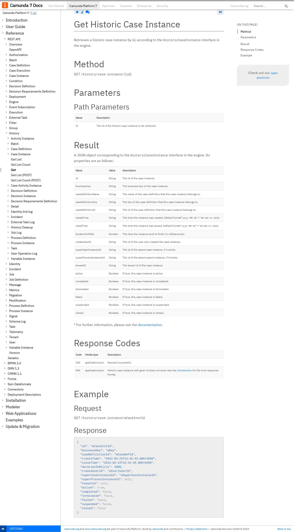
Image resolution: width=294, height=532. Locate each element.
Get (13, 170)
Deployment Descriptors (24, 395)
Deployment (17, 97)
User (12, 342)
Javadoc (13, 358)
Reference (15, 33)
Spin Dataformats (19, 384)
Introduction (16, 20)
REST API (14, 39)
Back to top (284, 528)
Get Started (56, 6)
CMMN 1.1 (15, 374)
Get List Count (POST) (26, 180)
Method (246, 32)
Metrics (14, 290)
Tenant (13, 337)
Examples (14, 419)
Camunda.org (239, 6)
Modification (17, 300)
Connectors (15, 389)
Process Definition (23, 238)
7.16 (33, 13)
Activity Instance (22, 138)
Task (14, 248)
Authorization (18, 55)
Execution (16, 112)
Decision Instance (23, 196)
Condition (16, 81)
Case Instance (19, 76)
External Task (18, 118)
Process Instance (23, 243)
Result (245, 44)
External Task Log (22, 222)
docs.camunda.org (95, 528)
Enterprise (144, 6)
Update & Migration (23, 426)
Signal (13, 316)
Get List (16, 159)
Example (246, 55)
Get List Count (20, 165)
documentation (150, 325)
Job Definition (18, 280)
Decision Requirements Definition (32, 91)
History (14, 133)
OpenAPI (15, 50)
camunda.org (71, 528)
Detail (15, 206)
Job (11, 274)
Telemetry (16, 332)
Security (162, 6)
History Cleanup (22, 227)
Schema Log (17, 321)
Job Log (16, 233)
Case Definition (19, 65)
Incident (17, 217)
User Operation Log (24, 253)
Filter (13, 123)
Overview (15, 44)
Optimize (108, 6)
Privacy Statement (196, 528)
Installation (16, 400)
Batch (13, 60)
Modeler (13, 406)
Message (15, 285)
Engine (13, 102)
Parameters (248, 37)
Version (14, 353)
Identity (14, 264)
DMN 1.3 (13, 368)
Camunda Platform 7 (83, 6)
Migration (15, 295)
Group (13, 128)
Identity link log (21, 212)
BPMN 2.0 (14, 363)
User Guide (15, 26)
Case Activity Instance (26, 185)
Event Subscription (22, 107)
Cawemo (126, 6)
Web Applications (21, 413)
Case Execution (19, 71)
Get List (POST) (21, 175)
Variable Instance (23, 259)
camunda (157, 528)
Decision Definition (22, 86)
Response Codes (252, 50)
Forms (12, 379)
